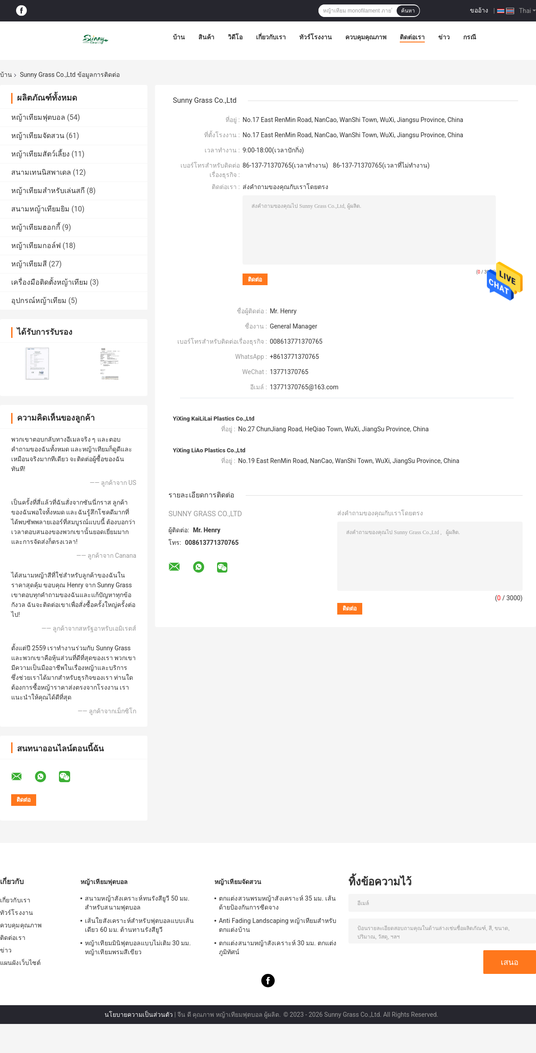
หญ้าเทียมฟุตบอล (38, 117)
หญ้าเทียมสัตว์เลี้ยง (40, 154)
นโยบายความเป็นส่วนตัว (139, 1014)
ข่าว (444, 37)
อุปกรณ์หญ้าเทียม (39, 300)
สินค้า (206, 37)
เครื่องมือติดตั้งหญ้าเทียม (49, 282)
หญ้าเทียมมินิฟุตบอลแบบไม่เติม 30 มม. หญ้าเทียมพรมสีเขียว (138, 947)
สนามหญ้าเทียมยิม (40, 209)
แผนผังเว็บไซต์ (20, 962)
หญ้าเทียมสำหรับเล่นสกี (48, 190)
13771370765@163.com (304, 387)
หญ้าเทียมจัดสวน (37, 135)
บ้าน (179, 37)
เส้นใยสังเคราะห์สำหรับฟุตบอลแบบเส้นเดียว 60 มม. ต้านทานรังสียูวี (139, 925)
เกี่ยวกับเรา (271, 37)
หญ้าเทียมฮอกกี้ (35, 227)
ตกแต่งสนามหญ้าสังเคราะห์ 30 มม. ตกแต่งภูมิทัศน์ (277, 947)
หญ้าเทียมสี (29, 264)
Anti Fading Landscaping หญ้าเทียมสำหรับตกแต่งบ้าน (278, 925)
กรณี (469, 37)
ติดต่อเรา (412, 37)
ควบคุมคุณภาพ (365, 37)
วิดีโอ (235, 37)
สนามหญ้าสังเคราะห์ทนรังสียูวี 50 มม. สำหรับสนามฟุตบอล (137, 903)
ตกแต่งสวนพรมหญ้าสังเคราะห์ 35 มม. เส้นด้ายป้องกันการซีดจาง (277, 903)
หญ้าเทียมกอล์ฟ (36, 245)
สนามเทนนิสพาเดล (41, 172)
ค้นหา (408, 11)
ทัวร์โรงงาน (315, 37)
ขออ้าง (479, 10)
